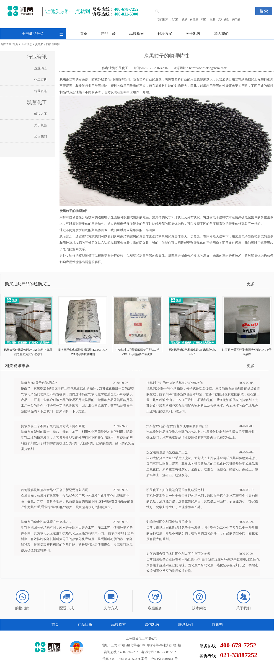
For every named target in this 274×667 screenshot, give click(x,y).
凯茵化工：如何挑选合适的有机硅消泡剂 (175, 490)
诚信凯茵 (152, 624)
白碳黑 (194, 19)
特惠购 (217, 624)
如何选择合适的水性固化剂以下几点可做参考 (178, 554)
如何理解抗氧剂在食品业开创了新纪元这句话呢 (54, 490)
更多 (251, 284)
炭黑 (62, 79)
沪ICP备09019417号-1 (166, 659)
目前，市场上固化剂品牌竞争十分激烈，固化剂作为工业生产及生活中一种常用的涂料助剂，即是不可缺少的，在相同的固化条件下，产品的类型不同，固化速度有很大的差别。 (202, 533)
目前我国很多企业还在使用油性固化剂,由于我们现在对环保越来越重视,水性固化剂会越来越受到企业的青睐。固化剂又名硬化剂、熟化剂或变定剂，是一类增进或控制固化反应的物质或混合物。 (203, 565)
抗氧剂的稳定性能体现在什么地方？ (46, 522)
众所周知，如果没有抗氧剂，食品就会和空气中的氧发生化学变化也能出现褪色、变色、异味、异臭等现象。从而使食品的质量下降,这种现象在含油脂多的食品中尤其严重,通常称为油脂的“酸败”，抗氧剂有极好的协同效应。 (77, 501)
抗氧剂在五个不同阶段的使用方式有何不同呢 (53, 426)
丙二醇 (236, 19)
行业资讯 (40, 91)
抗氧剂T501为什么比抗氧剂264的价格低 (174, 383)
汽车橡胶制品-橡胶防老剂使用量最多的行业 (177, 426)
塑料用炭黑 (211, 86)
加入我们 (221, 34)
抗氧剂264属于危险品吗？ (39, 383)
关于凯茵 (193, 34)
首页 (83, 34)
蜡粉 (204, 19)
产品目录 (108, 34)
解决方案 (165, 34)
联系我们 (185, 624)
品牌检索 (136, 34)
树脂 (212, 19)
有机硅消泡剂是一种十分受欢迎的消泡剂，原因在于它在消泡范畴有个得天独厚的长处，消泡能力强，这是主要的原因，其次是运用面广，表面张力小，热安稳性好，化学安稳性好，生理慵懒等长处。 (202, 501)
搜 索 (264, 11)
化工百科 (40, 79)
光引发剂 (223, 19)
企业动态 (26, 44)
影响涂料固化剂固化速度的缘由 (168, 522)
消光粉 (175, 19)
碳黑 (184, 19)
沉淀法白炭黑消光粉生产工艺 (167, 452)
